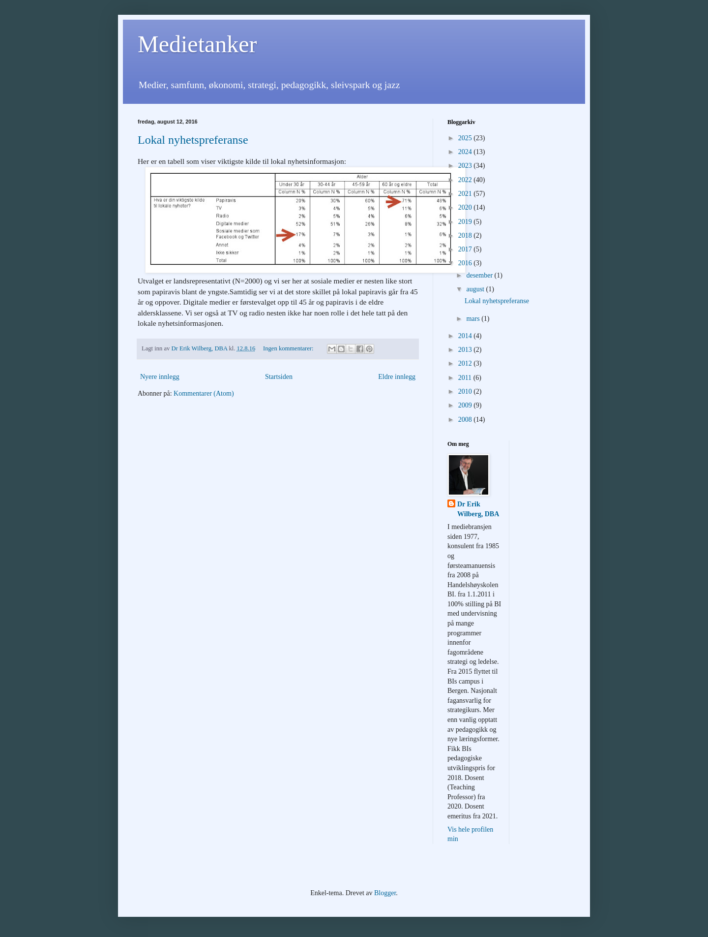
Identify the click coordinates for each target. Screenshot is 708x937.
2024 (466, 152)
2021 (466, 193)
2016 (466, 263)
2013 (466, 349)
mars (473, 318)
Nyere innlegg (159, 376)
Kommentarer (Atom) (204, 393)
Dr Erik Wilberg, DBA (478, 509)
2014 (466, 336)
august (476, 289)
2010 (466, 391)
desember (480, 275)
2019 (466, 221)
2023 (466, 165)
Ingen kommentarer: (289, 348)
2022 (466, 180)
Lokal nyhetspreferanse (193, 139)
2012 (466, 363)
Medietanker (197, 44)
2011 (465, 377)
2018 (466, 235)
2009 (466, 405)
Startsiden (279, 376)
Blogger (385, 893)
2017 (466, 249)
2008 (466, 419)
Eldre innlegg (396, 376)
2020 (466, 207)
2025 (466, 138)
